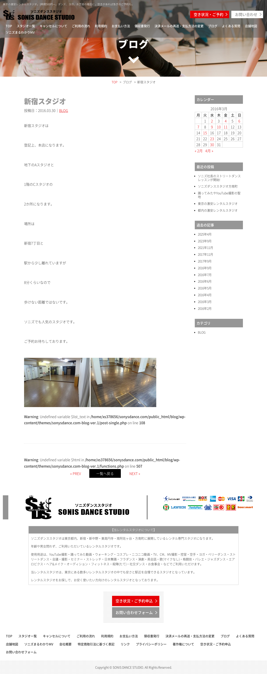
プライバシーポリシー (151, 644)
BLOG (63, 110)
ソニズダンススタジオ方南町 (218, 186)
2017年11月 (205, 254)
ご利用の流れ (81, 26)
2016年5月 (205, 288)
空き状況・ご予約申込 (134, 600)
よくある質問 (231, 26)
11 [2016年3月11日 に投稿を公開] (226, 126)
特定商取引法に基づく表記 (96, 644)
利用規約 (101, 26)
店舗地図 (251, 26)
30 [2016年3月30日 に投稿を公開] (212, 144)
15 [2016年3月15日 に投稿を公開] (205, 132)
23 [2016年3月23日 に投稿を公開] (212, 138)
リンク (125, 644)
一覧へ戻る (105, 473)
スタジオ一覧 (26, 26)
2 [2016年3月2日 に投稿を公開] (212, 121)
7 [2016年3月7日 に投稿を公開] (198, 126)
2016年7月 (205, 275)
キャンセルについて (53, 26)
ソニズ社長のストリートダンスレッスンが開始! (219, 178)
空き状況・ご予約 (208, 14)
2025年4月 (205, 234)
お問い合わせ (246, 14)
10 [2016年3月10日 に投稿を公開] (219, 126)
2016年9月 (205, 268)
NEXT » (134, 473)
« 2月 (199, 150)
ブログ (212, 26)
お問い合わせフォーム (134, 612)
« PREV (75, 473)
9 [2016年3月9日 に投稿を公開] (212, 126)
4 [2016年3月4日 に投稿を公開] (226, 121)
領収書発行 (142, 26)
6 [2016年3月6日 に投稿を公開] (239, 121)
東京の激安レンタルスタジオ (218, 203)
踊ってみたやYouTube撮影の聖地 (219, 195)
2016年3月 (205, 301)
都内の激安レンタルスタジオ (218, 210)
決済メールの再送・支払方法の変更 (179, 26)
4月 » (209, 150)
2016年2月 (205, 308)
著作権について (183, 644)
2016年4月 (205, 295)
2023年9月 (205, 241)
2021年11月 (205, 247)
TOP (9, 26)
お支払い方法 (121, 26)
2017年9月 (205, 261)
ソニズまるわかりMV (20, 32)
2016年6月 (205, 281)
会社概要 (65, 644)
